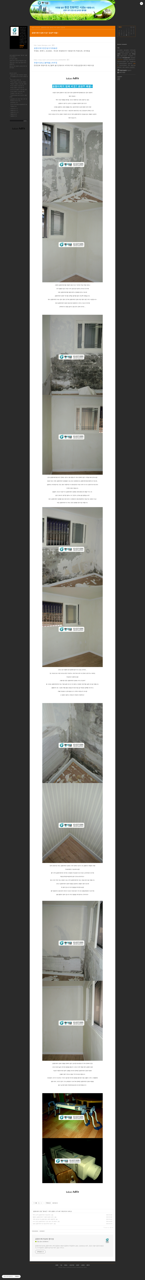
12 (119, 32)
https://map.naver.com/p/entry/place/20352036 (50, 60)
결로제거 (132, 67)
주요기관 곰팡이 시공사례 (19, 89)
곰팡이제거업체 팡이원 (44, 1239)
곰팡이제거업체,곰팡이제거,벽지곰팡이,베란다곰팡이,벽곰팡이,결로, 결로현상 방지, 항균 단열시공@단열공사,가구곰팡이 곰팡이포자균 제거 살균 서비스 (69, 1247)
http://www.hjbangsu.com (42, 45)
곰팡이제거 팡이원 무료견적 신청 (18, 60)
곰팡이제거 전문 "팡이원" (40, 1211)
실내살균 (126, 59)
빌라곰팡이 (120, 50)
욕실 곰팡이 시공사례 (17, 87)
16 (128, 32)
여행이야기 (14, 110)
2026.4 (120, 27)
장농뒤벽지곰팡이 (121, 61)
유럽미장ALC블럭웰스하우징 (45, 63)
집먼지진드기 (132, 59)
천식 (128, 61)
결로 (130, 54)
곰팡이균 (130, 63)
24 (131, 33)
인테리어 (127, 67)
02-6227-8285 (13, 59)
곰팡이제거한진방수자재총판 (45, 48)
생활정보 (13, 116)
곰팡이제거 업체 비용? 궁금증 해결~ (45, 33)
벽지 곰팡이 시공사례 (54, 1211)
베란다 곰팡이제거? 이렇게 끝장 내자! (43, 1217)
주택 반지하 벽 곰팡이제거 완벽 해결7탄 (44, 1219)
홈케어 (14, 106)
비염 (123, 67)
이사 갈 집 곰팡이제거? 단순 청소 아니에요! (45, 1221)
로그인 (59, 23)
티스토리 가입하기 (124, 70)
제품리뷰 (13, 114)
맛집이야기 (14, 108)
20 (121, 33)
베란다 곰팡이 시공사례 (18, 84)
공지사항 (43, 23)
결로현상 (133, 57)
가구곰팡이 (130, 56)
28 (123, 35)
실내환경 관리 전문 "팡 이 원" (18, 99)
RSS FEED (121, 72)
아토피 (132, 52)
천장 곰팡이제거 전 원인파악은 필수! (43, 1223)
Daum (74, 1267)
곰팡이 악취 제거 (16, 93)
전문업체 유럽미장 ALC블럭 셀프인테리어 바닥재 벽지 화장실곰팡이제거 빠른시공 (64, 65)
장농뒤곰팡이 (125, 54)
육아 (129, 65)
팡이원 (60, 1267)
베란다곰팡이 (123, 56)
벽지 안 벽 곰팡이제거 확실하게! (42, 1215)
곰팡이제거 (120, 59)
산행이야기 (14, 112)
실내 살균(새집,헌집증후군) (19, 104)
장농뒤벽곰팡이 (123, 65)
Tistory (85, 1267)
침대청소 (14, 102)
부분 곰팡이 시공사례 (18, 91)
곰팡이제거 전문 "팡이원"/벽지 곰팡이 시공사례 (53, 27)
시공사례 (51, 23)
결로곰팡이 (126, 50)
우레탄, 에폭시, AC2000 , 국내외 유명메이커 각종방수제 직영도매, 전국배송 (62, 51)
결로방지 (127, 52)
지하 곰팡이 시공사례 (17, 85)
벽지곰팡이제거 (126, 57)
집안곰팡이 (122, 52)
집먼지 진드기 (15, 100)
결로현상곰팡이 (123, 63)
